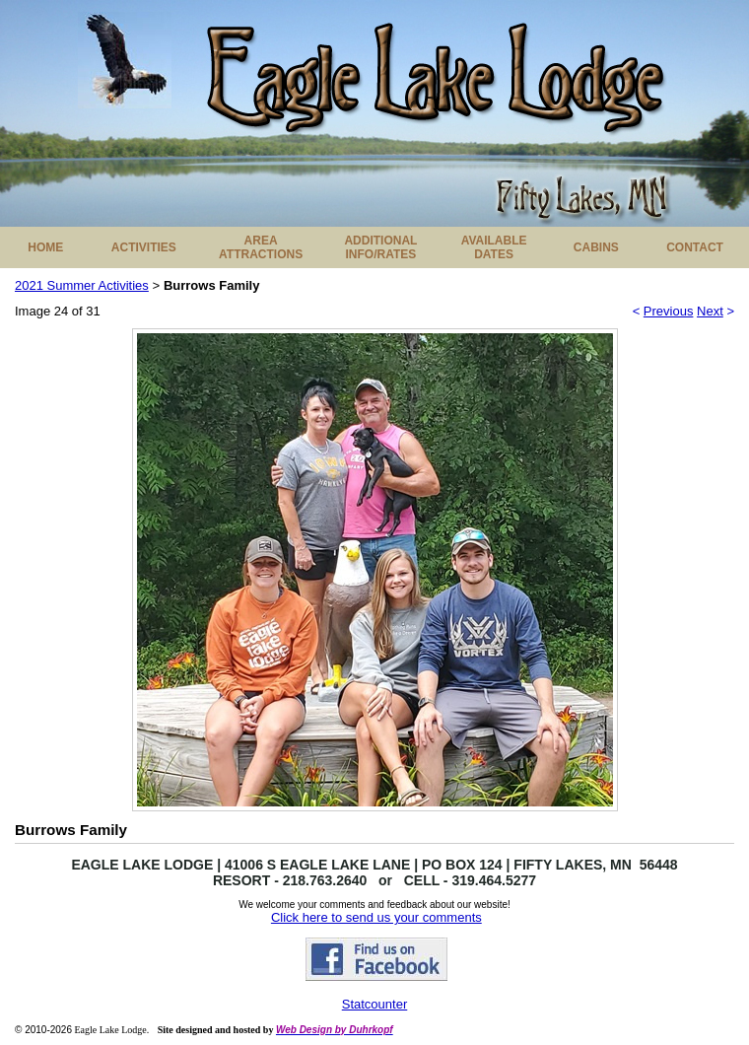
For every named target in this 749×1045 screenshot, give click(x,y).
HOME (45, 247)
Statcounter (375, 1004)
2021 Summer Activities (82, 285)
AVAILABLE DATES (494, 247)
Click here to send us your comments (376, 917)
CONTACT (694, 247)
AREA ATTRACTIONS (261, 247)
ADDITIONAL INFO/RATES (380, 247)
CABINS (596, 247)
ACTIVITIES (143, 247)
